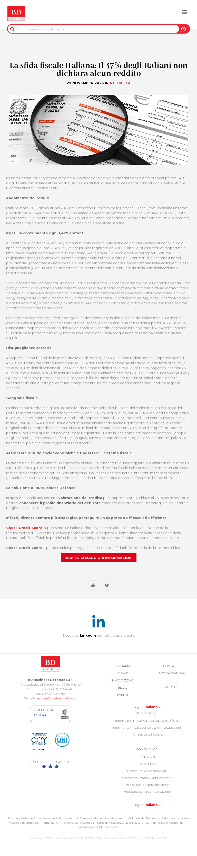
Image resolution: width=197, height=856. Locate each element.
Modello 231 (147, 757)
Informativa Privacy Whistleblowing (147, 778)
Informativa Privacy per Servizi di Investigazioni (146, 727)
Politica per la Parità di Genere (147, 785)
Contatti (171, 666)
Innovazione (122, 680)
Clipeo (170, 687)
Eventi (122, 695)
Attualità (120, 83)
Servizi (122, 673)
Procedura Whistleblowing (146, 771)
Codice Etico (146, 764)
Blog (122, 687)
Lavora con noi (170, 673)
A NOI (183, 29)
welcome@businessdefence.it (56, 698)
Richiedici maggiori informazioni (99, 558)
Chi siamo (122, 666)
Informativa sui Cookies (146, 734)
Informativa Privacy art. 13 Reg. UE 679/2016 (146, 720)
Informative (146, 713)
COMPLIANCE (146, 749)
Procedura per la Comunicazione (147, 791)
